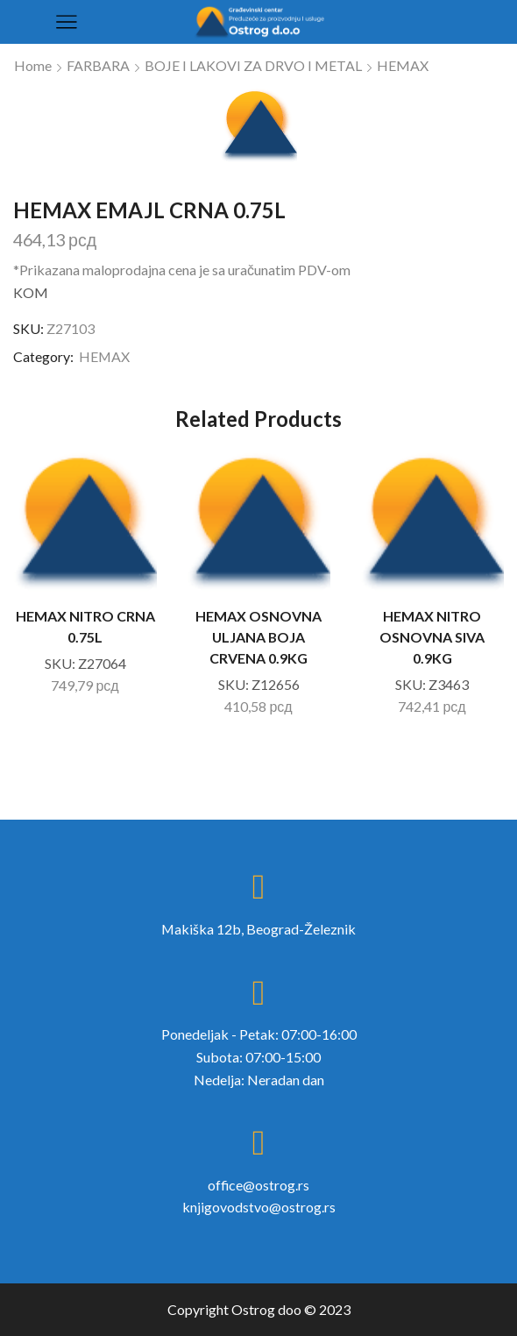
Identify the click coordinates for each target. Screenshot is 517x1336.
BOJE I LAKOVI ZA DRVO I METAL (253, 65)
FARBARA (98, 65)
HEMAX (402, 65)
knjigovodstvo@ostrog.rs (259, 1206)
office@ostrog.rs (258, 1184)
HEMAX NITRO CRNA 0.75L (85, 626)
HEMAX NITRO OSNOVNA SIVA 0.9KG (432, 637)
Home (33, 65)
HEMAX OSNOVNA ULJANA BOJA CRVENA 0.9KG (258, 637)
